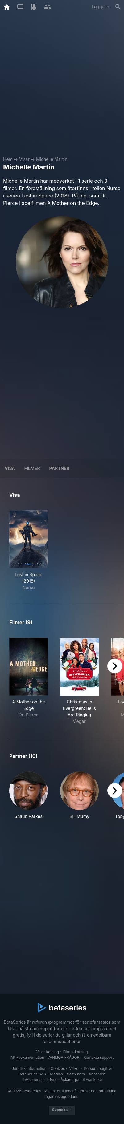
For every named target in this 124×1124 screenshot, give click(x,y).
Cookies (58, 1068)
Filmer (32, 468)
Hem (8, 159)
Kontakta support (99, 1057)
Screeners (76, 1074)
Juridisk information (29, 1068)
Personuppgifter (98, 1068)
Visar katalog (47, 1052)
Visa (10, 468)
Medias (56, 1074)
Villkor (74, 1068)
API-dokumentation (27, 1057)
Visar (24, 159)
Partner (59, 468)
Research (97, 1074)
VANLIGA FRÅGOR (64, 1057)
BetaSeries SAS (32, 1074)
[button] (28, 798)
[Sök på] (118, 7)
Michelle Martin (52, 159)
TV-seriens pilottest (39, 1079)
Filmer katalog (75, 1052)
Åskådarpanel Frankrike (81, 1079)
